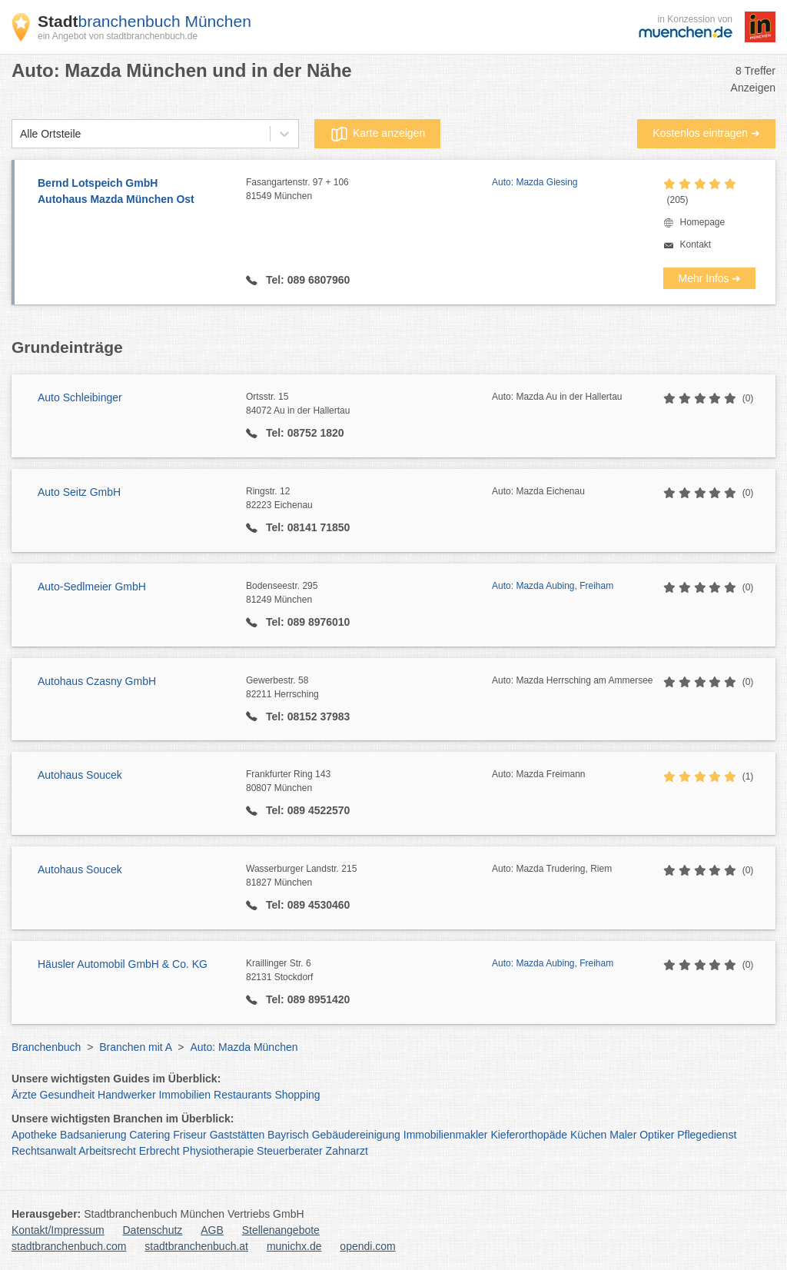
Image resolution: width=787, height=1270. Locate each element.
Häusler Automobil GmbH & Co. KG (123, 964)
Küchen (588, 1135)
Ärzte (24, 1095)
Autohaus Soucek (80, 775)
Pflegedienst (706, 1135)
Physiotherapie (218, 1151)
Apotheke (34, 1135)
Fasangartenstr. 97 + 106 (369, 190)
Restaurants (242, 1095)
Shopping (297, 1095)
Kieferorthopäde (528, 1135)
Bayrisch (288, 1135)
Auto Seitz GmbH (79, 492)
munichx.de (294, 1246)
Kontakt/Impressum (58, 1230)
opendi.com (367, 1246)
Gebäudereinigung (356, 1135)
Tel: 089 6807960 (306, 280)
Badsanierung (93, 1135)
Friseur (190, 1135)
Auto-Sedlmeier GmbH (92, 586)
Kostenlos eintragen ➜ (706, 133)
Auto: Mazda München (243, 1047)
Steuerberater (290, 1151)
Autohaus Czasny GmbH (97, 681)
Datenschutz (153, 1230)
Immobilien (184, 1095)
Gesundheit (67, 1095)
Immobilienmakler (445, 1135)
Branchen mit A (135, 1047)
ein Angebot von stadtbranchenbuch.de (118, 36)
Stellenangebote (281, 1230)
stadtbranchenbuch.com (69, 1246)
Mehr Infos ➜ (709, 278)
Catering (149, 1135)
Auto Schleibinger (80, 397)
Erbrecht (159, 1151)
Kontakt (695, 244)
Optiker (656, 1135)
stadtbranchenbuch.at (196, 1246)
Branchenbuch (46, 1047)
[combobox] (20, 134)
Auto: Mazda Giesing (534, 182)
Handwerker (126, 1095)
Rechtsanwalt (44, 1151)
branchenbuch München (144, 21)
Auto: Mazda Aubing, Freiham (552, 585)
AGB (212, 1230)
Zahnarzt (347, 1151)
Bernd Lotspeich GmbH (134, 192)
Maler (622, 1135)
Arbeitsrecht (107, 1151)
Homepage (702, 222)
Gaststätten (237, 1135)
